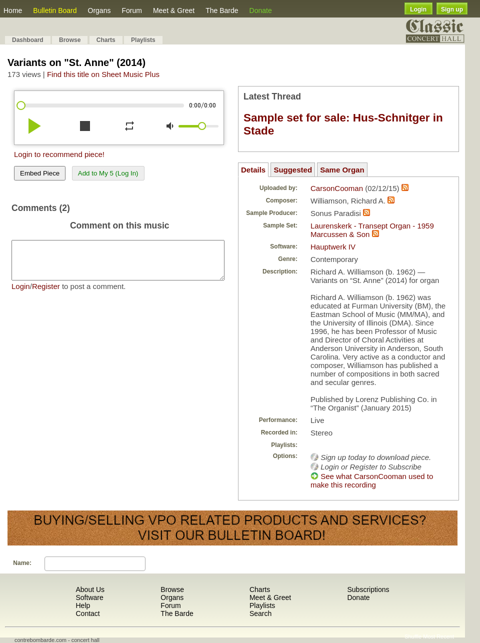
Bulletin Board (54, 10)
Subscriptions (368, 590)
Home (13, 10)
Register (46, 294)
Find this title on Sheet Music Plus (103, 74)
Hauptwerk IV (333, 246)
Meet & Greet (173, 10)
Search (261, 614)
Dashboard (28, 40)
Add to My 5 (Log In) (108, 173)
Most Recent (438, 637)
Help (83, 606)
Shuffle (413, 637)
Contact (88, 614)
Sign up (452, 9)
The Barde (222, 10)
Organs (99, 10)
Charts (106, 40)
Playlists (143, 40)
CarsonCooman (336, 188)
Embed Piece (40, 173)
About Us (90, 590)
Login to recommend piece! (59, 154)
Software (89, 598)
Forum (132, 10)
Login (418, 9)
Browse (69, 40)
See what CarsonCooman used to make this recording (371, 480)
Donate (261, 10)
